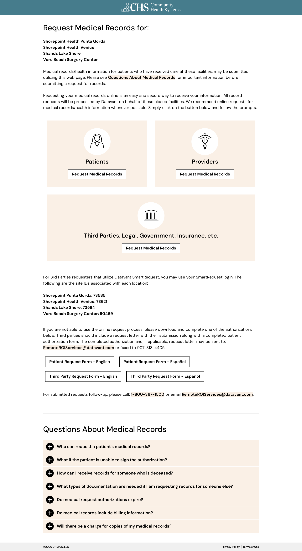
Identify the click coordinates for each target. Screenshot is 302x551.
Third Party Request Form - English (83, 376)
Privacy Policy (231, 547)
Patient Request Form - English (79, 361)
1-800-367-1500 (147, 394)
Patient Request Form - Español (154, 361)
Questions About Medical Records (141, 77)
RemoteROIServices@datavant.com (78, 347)
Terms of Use (251, 547)
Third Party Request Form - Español (165, 376)
